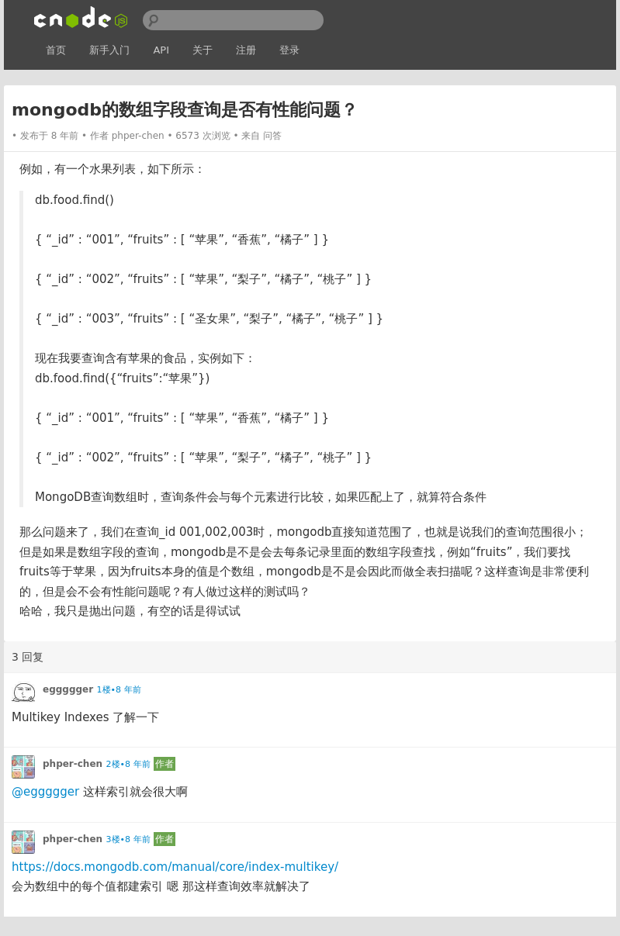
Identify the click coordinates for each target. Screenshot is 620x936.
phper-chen (138, 135)
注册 (246, 50)
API (161, 50)
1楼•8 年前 (119, 690)
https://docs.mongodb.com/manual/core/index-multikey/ (175, 867)
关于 (202, 50)
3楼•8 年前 (128, 839)
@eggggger (45, 792)
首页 (56, 50)
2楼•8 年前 (128, 764)
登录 (289, 50)
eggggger (68, 689)
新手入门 (109, 50)
